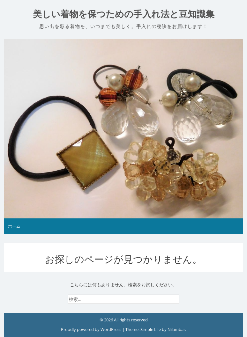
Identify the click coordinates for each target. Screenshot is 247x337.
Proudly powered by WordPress (91, 329)
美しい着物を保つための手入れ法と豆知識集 (123, 14)
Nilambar (176, 329)
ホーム (14, 226)
